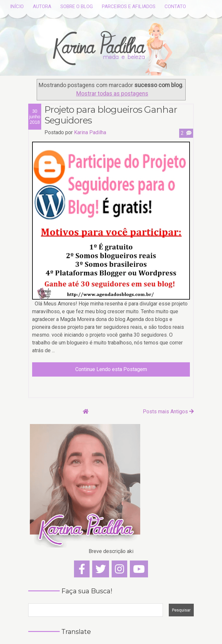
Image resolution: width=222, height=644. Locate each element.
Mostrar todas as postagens (112, 93)
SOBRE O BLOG (76, 6)
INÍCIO (17, 6)
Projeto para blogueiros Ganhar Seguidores (110, 115)
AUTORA (42, 6)
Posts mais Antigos (168, 411)
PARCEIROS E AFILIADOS (128, 6)
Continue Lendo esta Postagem (111, 369)
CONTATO (175, 6)
